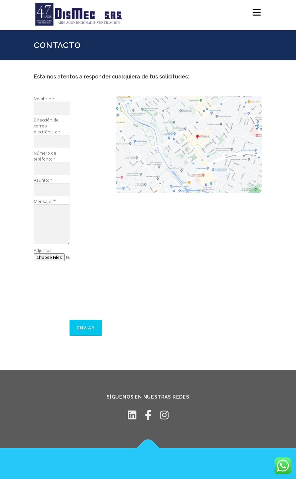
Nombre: (44, 99)
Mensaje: (45, 201)
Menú (256, 12)
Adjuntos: (43, 250)
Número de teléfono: (45, 156)
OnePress (149, 463)
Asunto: (43, 180)
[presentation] (61, 290)
